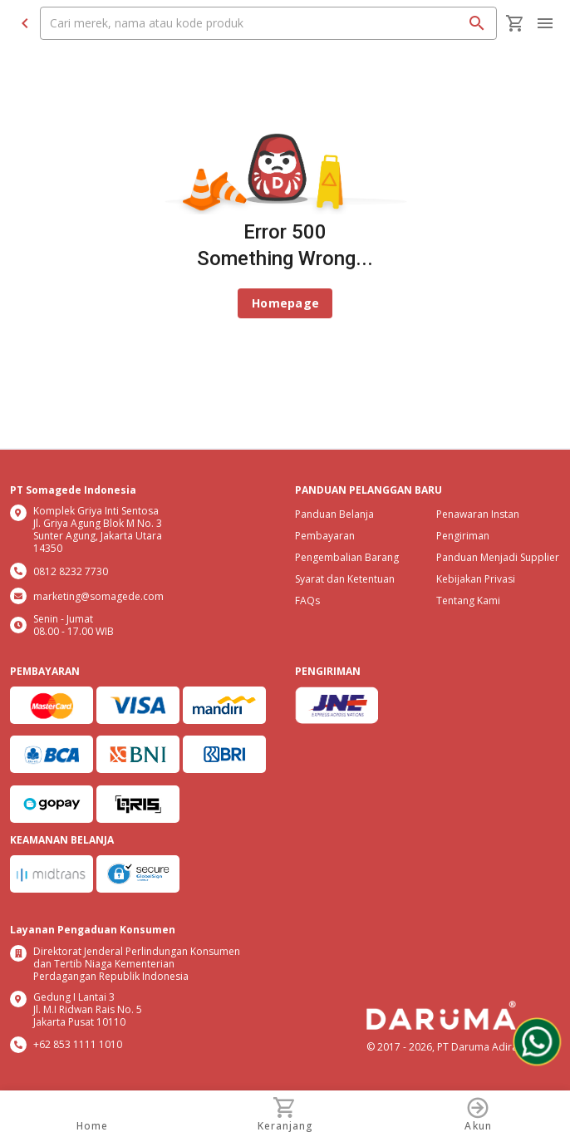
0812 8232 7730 (70, 571)
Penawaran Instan (477, 514)
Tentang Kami (468, 600)
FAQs (307, 600)
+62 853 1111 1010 (77, 1044)
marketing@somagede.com (98, 596)
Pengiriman (462, 536)
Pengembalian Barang (347, 557)
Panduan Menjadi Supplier (497, 557)
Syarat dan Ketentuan (345, 579)
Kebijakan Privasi (475, 579)
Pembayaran (325, 536)
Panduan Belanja (334, 514)
